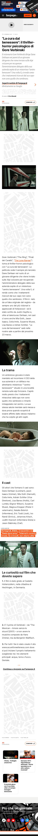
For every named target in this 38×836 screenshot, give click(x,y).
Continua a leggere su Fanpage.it (19, 669)
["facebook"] (22, 820)
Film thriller (24, 737)
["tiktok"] (4, 820)
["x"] (18, 820)
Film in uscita (15, 737)
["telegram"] (27, 820)
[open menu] (2, 15)
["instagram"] (8, 820)
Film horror (5, 737)
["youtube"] (13, 820)
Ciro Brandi (12, 96)
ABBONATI (27, 15)
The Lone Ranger (23, 260)
